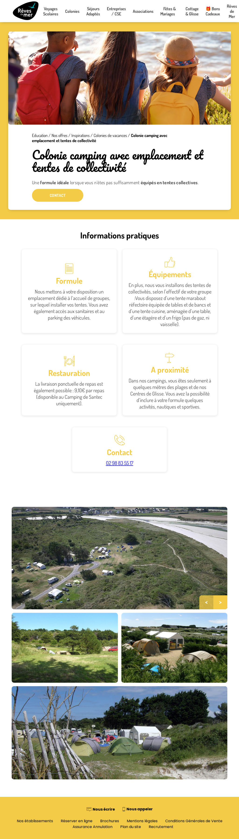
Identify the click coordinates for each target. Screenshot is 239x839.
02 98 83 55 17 (119, 463)
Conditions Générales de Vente (193, 821)
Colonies (72, 11)
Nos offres (59, 135)
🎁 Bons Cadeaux (213, 11)
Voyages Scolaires (50, 11)
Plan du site (130, 826)
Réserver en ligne (76, 821)
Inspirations (80, 135)
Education (40, 135)
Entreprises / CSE (116, 11)
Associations (143, 11)
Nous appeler (140, 809)
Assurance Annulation (92, 826)
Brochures (109, 821)
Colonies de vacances (110, 135)
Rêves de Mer (232, 11)
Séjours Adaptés (93, 11)
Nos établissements (35, 821)
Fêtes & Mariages (169, 11)
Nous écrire (104, 809)
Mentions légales (142, 821)
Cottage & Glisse (192, 11)
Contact (58, 195)
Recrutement (161, 826)
